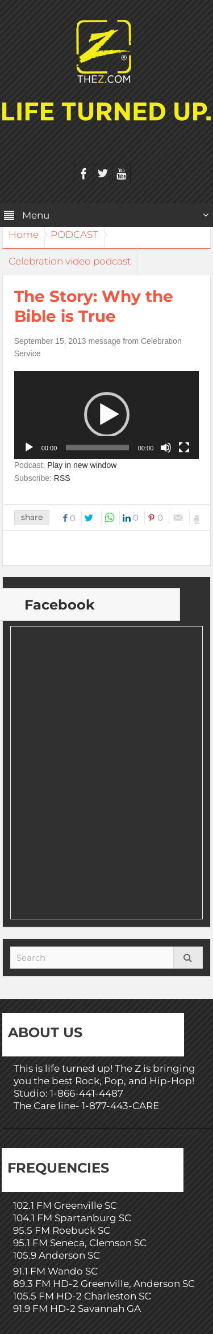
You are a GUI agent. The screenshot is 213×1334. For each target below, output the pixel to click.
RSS (62, 478)
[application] (106, 415)
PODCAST (74, 234)
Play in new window (81, 465)
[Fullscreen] (184, 447)
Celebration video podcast (70, 261)
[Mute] (166, 447)
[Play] (29, 447)
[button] (107, 414)
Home (24, 234)
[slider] (97, 447)
